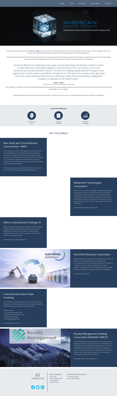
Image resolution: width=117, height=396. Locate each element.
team (71, 3)
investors (107, 3)
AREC (38, 51)
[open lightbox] (58, 26)
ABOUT (62, 3)
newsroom (81, 3)
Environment (95, 3)
